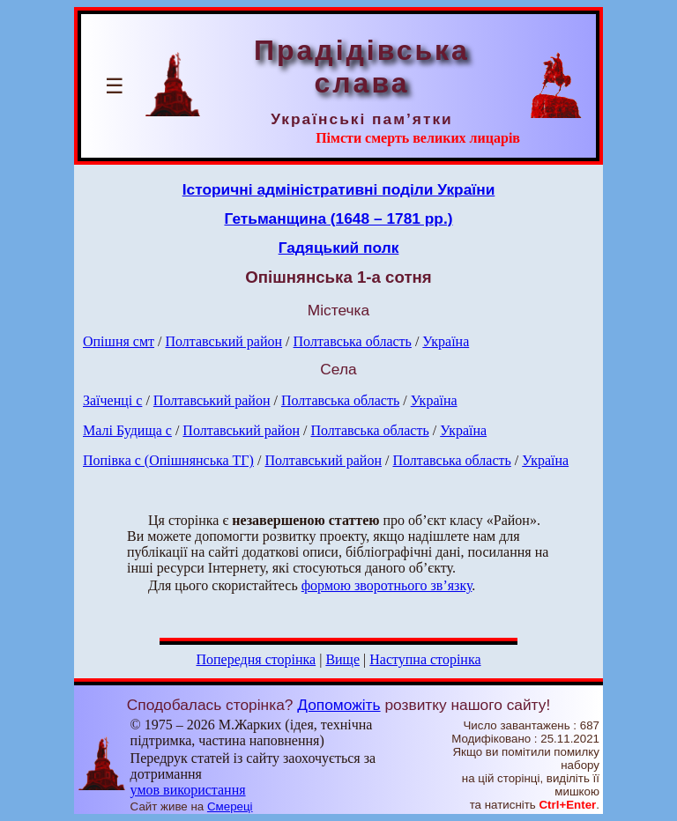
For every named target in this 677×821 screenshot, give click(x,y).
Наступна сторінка (424, 659)
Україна (445, 341)
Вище (342, 659)
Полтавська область (353, 341)
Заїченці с (112, 400)
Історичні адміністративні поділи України (338, 189)
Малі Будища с (127, 430)
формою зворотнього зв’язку (386, 585)
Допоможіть (338, 705)
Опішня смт (118, 341)
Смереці (230, 806)
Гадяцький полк (339, 247)
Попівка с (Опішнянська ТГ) (168, 460)
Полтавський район (223, 341)
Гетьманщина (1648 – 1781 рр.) (338, 218)
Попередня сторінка (256, 659)
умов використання (188, 789)
